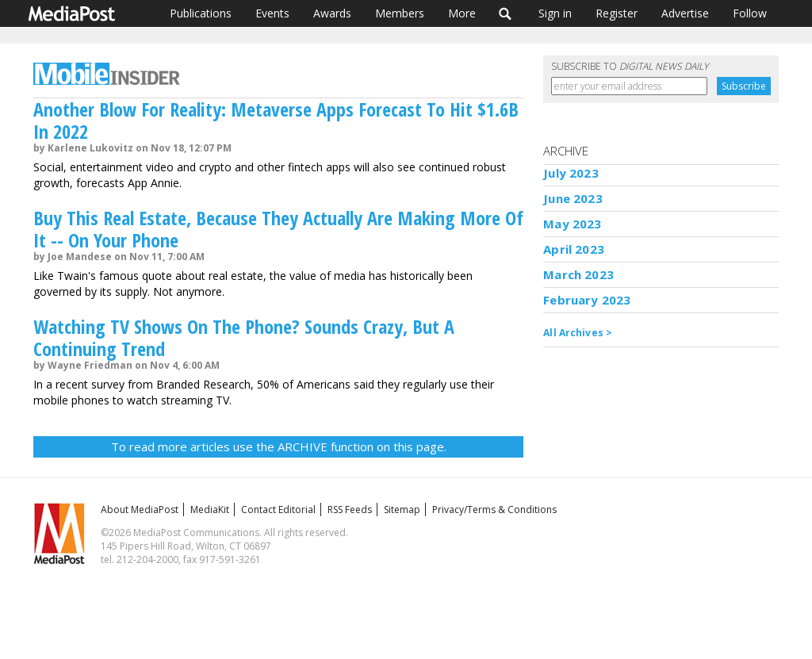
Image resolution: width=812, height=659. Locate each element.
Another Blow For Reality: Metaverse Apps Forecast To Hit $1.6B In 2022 (276, 120)
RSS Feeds (349, 509)
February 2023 (586, 300)
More (462, 13)
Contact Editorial (278, 509)
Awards (332, 13)
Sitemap (402, 509)
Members (399, 13)
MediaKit (209, 509)
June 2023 (572, 198)
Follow (750, 13)
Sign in (555, 13)
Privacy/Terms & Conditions (494, 509)
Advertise (685, 13)
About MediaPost (139, 509)
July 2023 (570, 173)
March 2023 (578, 274)
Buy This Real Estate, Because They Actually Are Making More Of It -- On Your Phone (278, 229)
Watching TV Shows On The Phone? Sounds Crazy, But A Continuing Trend (243, 337)
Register (617, 13)
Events (272, 13)
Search (505, 13)
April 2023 (573, 249)
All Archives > (577, 332)
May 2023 (572, 224)
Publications (201, 13)
